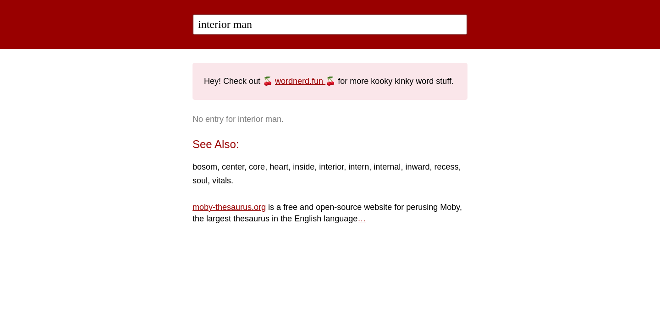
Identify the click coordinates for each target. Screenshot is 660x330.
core (257, 166)
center (233, 166)
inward (417, 166)
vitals (221, 180)
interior (331, 166)
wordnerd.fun (300, 81)
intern (358, 166)
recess (446, 166)
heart (279, 166)
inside (303, 166)
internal (387, 166)
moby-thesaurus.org (229, 207)
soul (200, 180)
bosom (204, 166)
